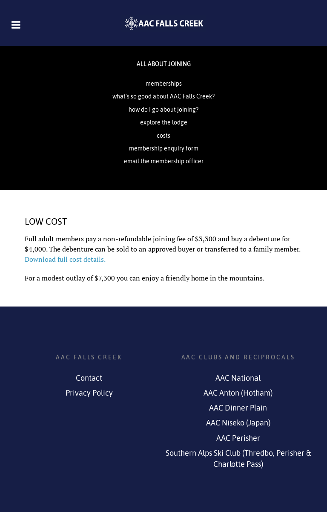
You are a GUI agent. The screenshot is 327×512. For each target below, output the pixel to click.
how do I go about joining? (163, 109)
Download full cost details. (65, 259)
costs (163, 135)
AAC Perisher (238, 438)
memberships (164, 83)
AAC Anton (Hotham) (238, 393)
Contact (89, 378)
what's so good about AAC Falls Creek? (163, 96)
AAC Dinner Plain (238, 408)
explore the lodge (163, 122)
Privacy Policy (89, 393)
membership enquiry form (163, 148)
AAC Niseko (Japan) (238, 423)
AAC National (238, 378)
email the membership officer (164, 161)
